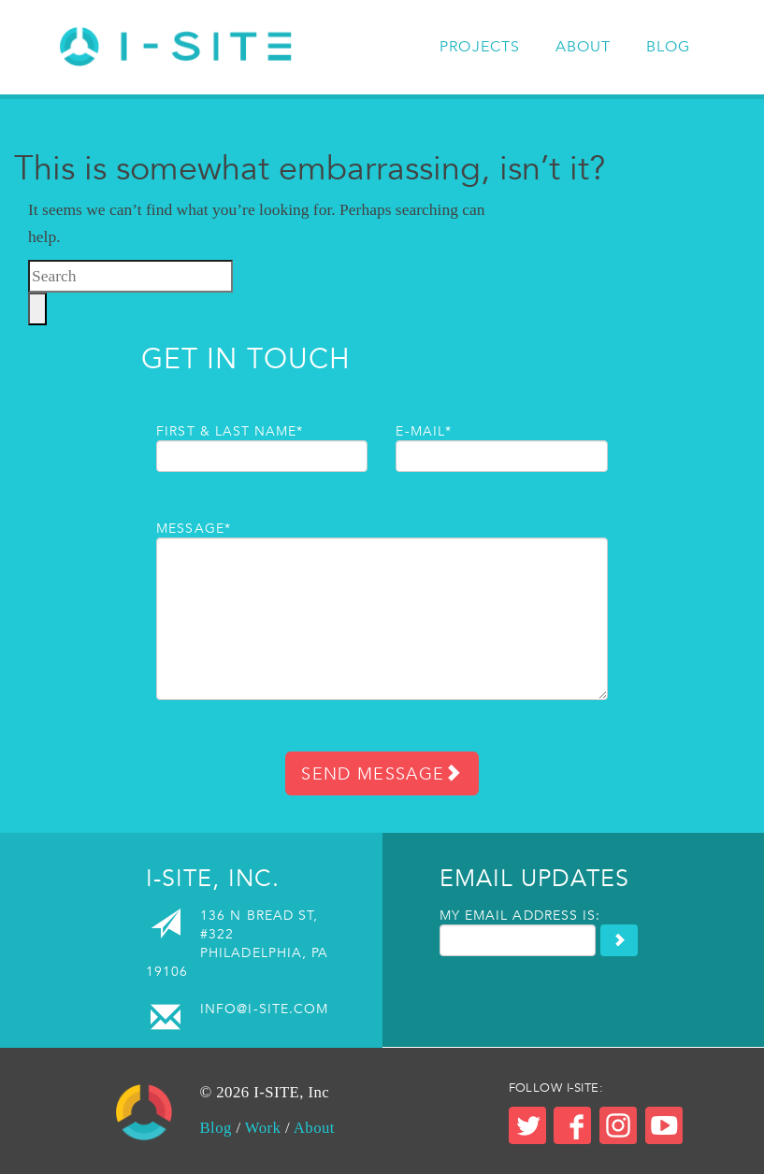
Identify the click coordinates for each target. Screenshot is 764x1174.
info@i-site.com (264, 1008)
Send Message (382, 773)
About (583, 46)
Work (263, 1128)
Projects (480, 46)
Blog (668, 46)
